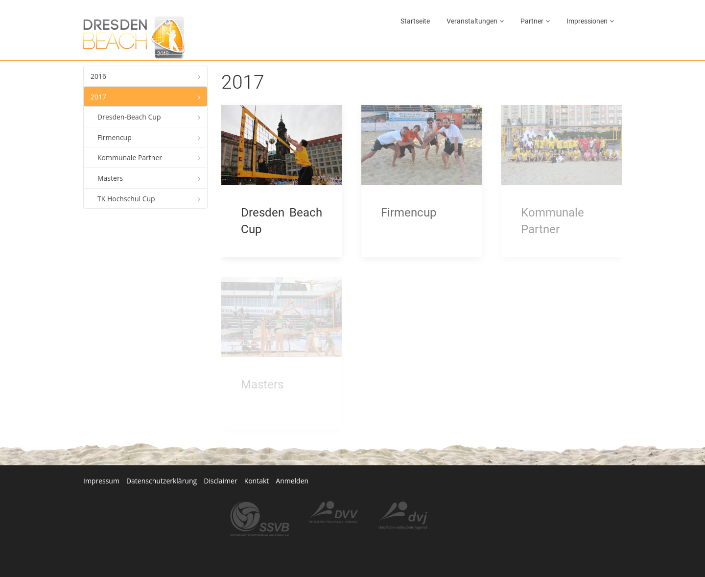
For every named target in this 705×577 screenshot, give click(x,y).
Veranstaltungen (471, 21)
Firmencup (114, 137)
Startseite (415, 21)
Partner (531, 21)
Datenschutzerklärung (161, 480)
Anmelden (292, 480)
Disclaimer (220, 480)
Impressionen (587, 21)
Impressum (101, 480)
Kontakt (256, 480)
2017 (98, 96)
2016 (98, 76)
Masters (110, 178)
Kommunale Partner (129, 157)
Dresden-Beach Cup (129, 116)
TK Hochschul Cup (126, 198)
